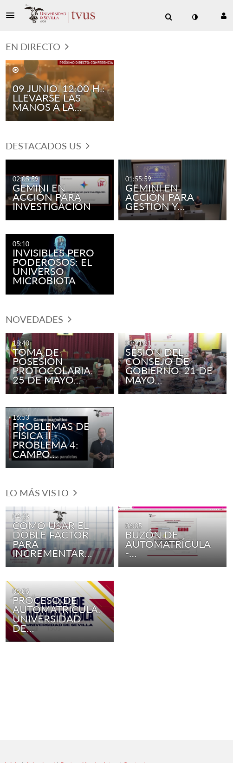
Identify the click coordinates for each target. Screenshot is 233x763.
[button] (13, 15)
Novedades (38, 319)
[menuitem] (168, 17)
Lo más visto (41, 492)
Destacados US (48, 145)
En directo (37, 46)
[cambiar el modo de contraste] (194, 17)
